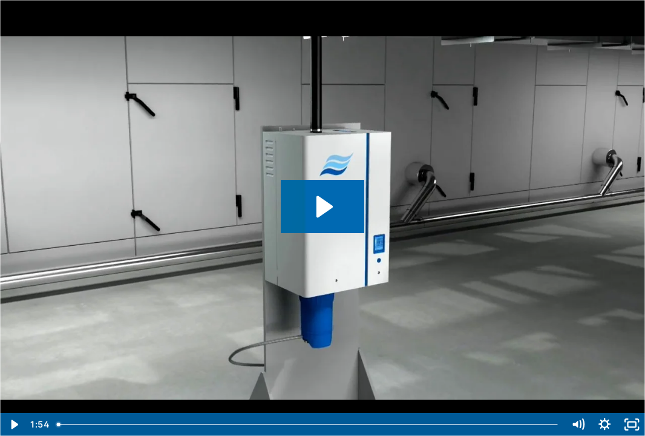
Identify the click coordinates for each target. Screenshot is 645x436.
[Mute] (578, 424)
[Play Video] (13, 424)
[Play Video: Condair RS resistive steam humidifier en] (323, 207)
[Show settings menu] (604, 424)
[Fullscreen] (631, 424)
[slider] (307, 424)
